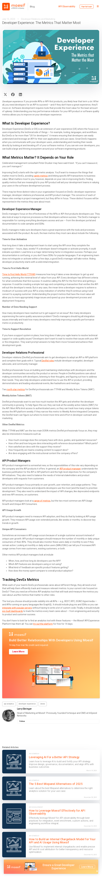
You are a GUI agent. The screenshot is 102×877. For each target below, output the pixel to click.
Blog (32, 6)
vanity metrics (41, 176)
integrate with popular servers (17, 608)
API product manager (70, 468)
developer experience (27, 704)
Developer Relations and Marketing (38, 19)
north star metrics (16, 389)
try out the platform (43, 624)
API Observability (66, 6)
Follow (22, 721)
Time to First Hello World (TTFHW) (18, 274)
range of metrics (41, 501)
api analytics (9, 704)
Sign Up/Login (86, 6)
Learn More (18, 651)
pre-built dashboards (12, 611)
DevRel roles (47, 360)
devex (42, 704)
